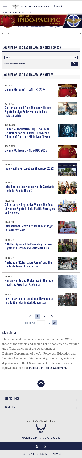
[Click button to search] (74, 64)
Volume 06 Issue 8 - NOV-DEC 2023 (26, 150)
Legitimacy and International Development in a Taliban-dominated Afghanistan (29, 300)
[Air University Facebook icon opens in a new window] (37, 446)
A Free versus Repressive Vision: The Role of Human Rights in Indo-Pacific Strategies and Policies (30, 208)
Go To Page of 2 (37, 323)
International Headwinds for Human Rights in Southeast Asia (30, 227)
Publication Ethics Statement (47, 368)
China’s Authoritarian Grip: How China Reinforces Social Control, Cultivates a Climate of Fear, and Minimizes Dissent (27, 132)
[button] (5, 6)
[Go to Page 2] (44, 316)
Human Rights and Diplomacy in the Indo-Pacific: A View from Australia (29, 282)
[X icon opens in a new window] (45, 446)
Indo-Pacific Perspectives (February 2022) (30, 168)
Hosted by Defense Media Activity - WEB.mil (41, 454)
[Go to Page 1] (37, 316)
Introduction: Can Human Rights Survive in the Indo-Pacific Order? (29, 188)
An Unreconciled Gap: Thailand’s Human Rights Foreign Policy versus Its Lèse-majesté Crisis (28, 111)
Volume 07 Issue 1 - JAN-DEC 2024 (25, 89)
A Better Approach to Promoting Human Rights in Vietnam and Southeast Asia (28, 246)
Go (54, 322)
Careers (9, 407)
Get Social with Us (41, 421)
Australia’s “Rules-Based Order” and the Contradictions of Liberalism (28, 264)
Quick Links (11, 398)
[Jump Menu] (41, 33)
